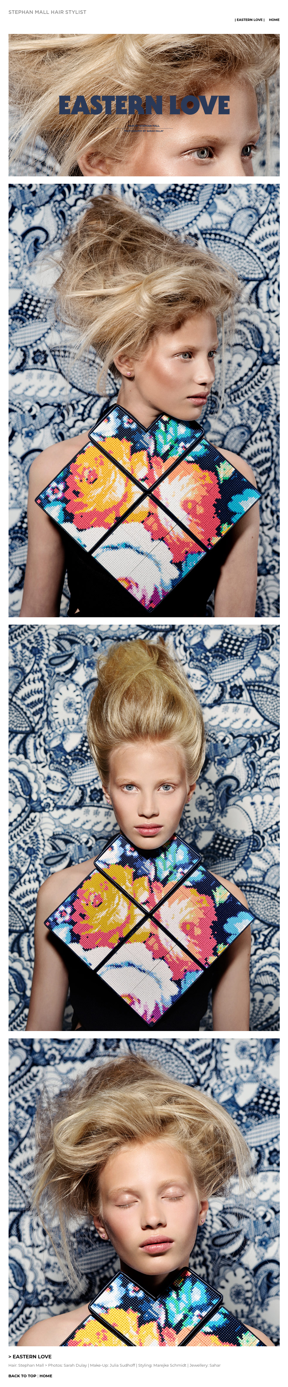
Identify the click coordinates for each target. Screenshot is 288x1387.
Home (274, 20)
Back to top (23, 1375)
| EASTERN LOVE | (249, 20)
